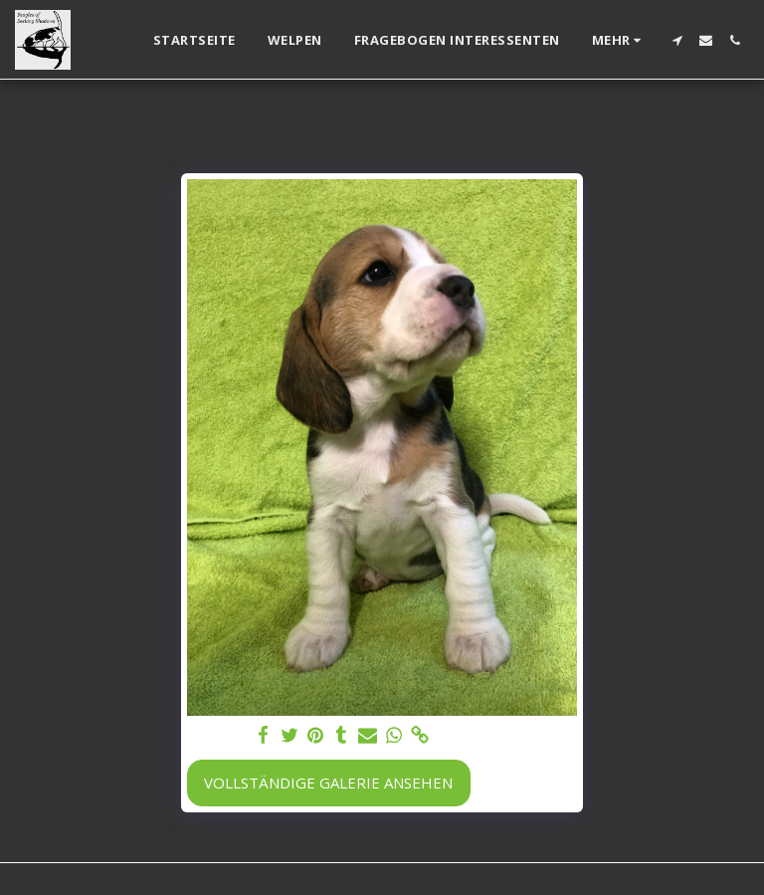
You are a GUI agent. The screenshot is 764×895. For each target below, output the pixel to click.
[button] (677, 40)
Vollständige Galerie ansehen (328, 782)
